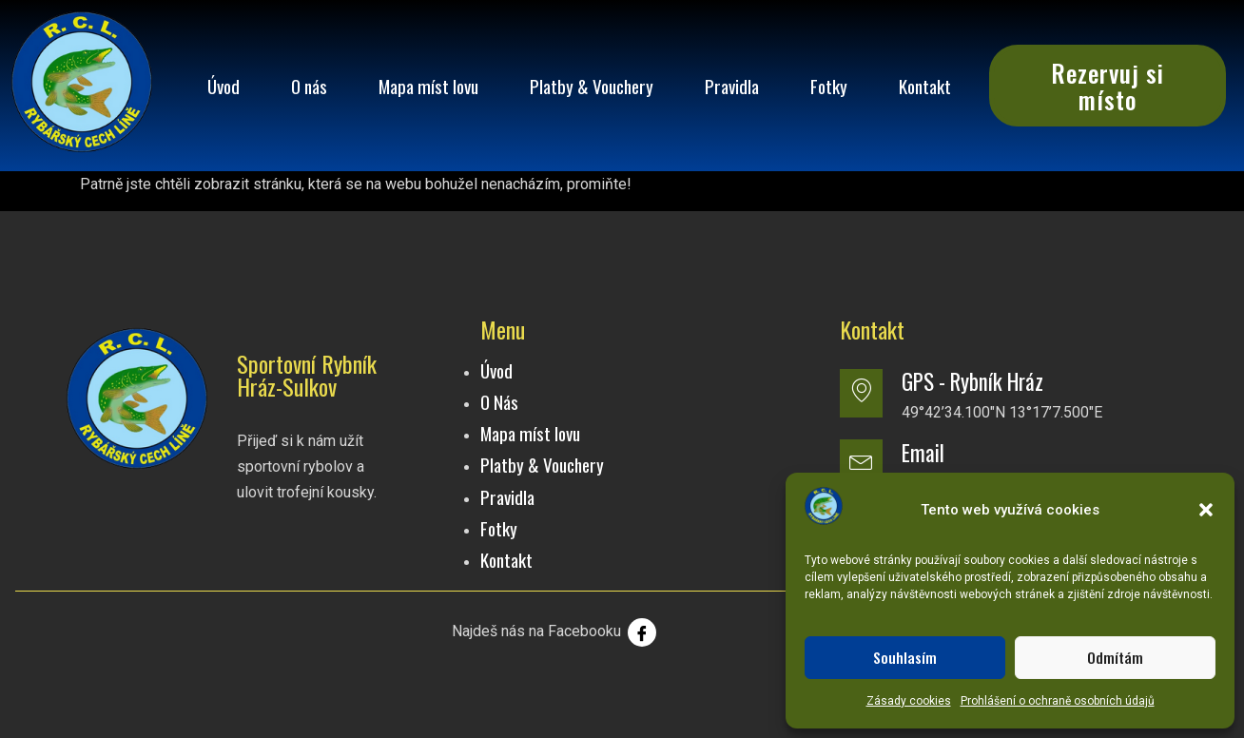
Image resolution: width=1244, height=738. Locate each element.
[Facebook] (642, 632)
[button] (1205, 509)
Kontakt (925, 86)
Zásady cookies (908, 701)
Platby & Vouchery (591, 86)
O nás (309, 86)
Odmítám (1115, 657)
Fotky (828, 86)
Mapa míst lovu (428, 86)
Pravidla (732, 86)
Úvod (223, 86)
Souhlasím (905, 657)
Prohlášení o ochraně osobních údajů (1058, 701)
